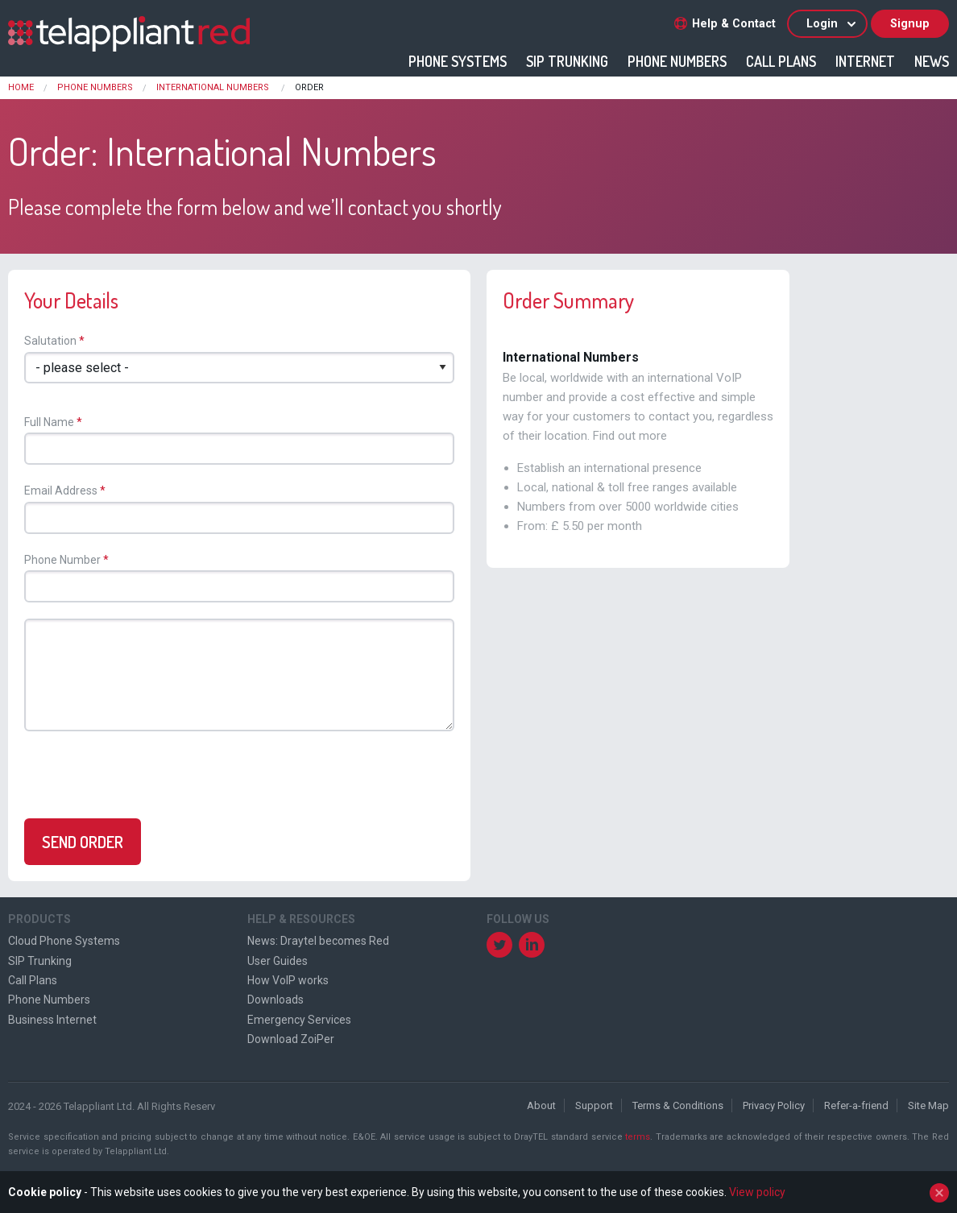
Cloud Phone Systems (64, 940)
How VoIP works (288, 980)
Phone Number (62, 559)
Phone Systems (457, 61)
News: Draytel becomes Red (318, 940)
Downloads (275, 999)
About (541, 1105)
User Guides (277, 960)
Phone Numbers (677, 61)
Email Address (60, 490)
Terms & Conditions (677, 1105)
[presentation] (145, 778)
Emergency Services (299, 1019)
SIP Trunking (567, 61)
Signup (910, 24)
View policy (757, 1192)
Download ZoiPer (290, 1039)
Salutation (50, 340)
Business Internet (52, 1019)
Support (594, 1105)
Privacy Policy (774, 1105)
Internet (865, 61)
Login (832, 23)
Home (21, 87)
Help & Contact (725, 24)
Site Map (928, 1105)
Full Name (49, 422)
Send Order (82, 841)
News (931, 61)
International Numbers (213, 87)
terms (637, 1137)
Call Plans (781, 61)
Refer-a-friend (856, 1105)
